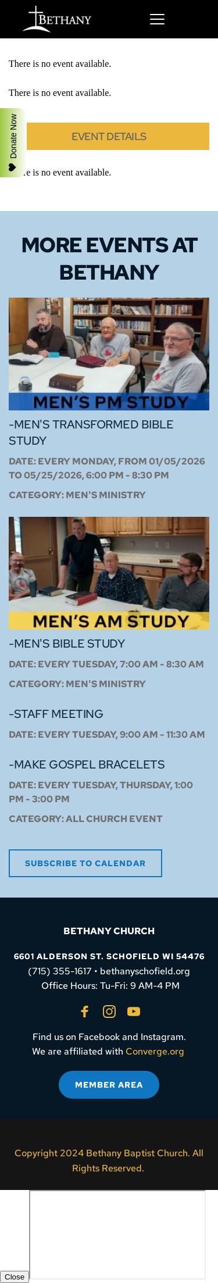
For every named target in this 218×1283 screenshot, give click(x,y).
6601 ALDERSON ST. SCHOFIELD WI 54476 (109, 956)
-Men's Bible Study (66, 643)
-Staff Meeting (56, 713)
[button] (157, 19)
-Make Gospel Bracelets (87, 764)
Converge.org (155, 1051)
